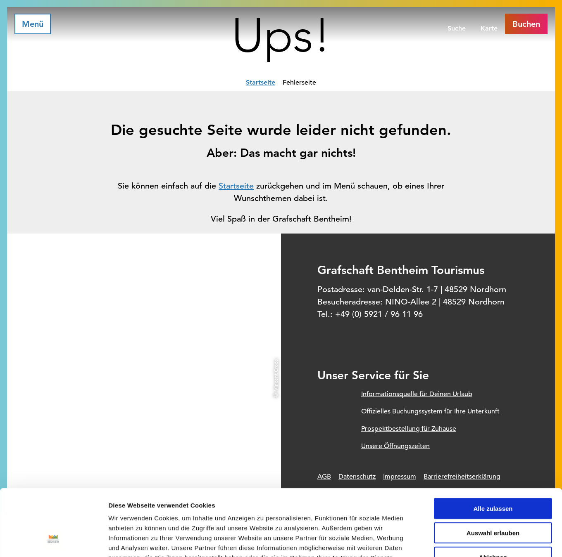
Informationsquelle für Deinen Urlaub (416, 394)
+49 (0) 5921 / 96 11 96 (379, 314)
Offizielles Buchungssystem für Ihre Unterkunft (430, 411)
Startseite (260, 82)
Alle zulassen (492, 448)
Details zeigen (439, 540)
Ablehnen (493, 496)
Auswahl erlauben (493, 472)
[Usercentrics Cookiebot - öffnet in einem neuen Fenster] (53, 541)
